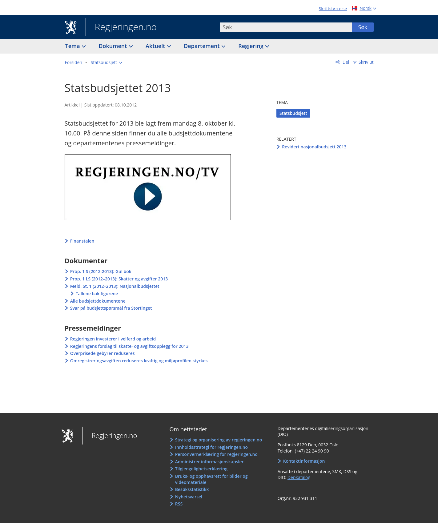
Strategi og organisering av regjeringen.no (218, 440)
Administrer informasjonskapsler (209, 462)
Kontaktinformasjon (304, 461)
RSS (179, 504)
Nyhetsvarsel (188, 497)
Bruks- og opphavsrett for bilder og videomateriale (211, 479)
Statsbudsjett (293, 113)
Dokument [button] (113, 46)
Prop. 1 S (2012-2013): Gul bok (100, 271)
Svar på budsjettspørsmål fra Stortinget (111, 308)
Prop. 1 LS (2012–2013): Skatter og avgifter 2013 (119, 279)
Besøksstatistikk (192, 489)
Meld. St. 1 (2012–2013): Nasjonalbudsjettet (114, 286)
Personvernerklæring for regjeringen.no (216, 454)
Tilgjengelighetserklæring (201, 469)
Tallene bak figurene (97, 293)
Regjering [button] (251, 46)
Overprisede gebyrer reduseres (102, 353)
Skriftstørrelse (333, 8)
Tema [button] (73, 46)
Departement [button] (202, 46)
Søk (362, 27)
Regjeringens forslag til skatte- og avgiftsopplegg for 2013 (129, 346)
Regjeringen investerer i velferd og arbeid (113, 339)
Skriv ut (366, 62)
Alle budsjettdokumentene (98, 301)
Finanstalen (82, 241)
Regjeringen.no (121, 27)
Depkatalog (298, 477)
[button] (106, 62)
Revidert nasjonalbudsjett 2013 (314, 147)
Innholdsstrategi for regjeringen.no (211, 447)
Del (345, 62)
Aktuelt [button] (156, 46)
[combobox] (286, 27)
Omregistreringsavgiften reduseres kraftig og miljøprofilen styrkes (139, 361)
